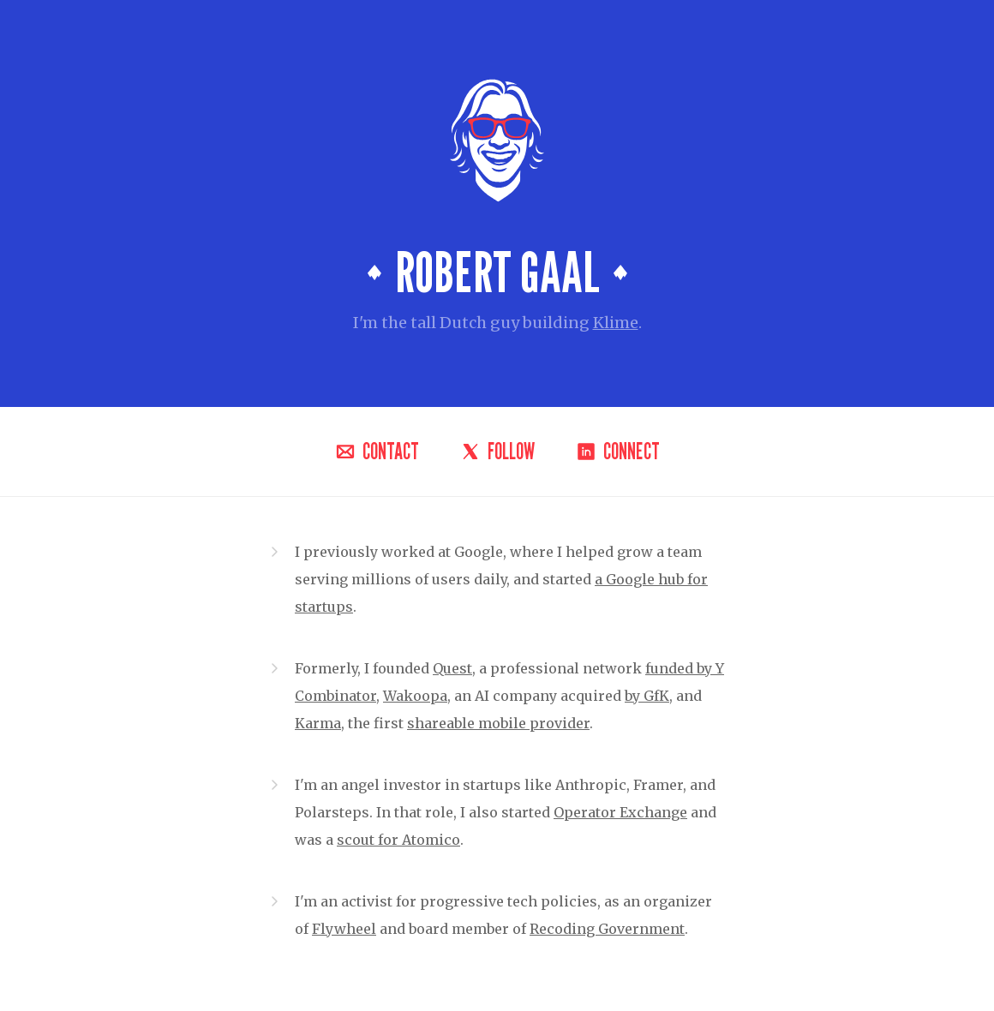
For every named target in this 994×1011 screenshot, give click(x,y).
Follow (497, 451)
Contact (377, 451)
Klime (615, 322)
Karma (318, 723)
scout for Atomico (398, 839)
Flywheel (344, 928)
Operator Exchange (620, 812)
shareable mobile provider (498, 723)
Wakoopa (415, 695)
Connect (618, 451)
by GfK (647, 695)
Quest (452, 668)
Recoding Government (607, 928)
